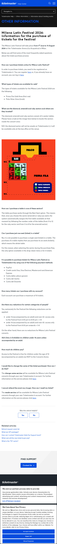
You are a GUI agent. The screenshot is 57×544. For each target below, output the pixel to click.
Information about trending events (42, 16)
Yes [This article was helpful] (23, 415)
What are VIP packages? (10, 432)
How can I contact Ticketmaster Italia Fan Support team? (21, 435)
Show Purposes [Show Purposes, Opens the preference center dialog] (28, 541)
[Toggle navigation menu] (53, 3)
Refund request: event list (10, 429)
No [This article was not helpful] (34, 415)
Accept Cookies (28, 531)
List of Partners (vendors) (11, 501)
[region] (28, 515)
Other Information (22, 16)
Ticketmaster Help (8, 16)
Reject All (28, 536)
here (29, 72)
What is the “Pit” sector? (10, 441)
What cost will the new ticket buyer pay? (16, 438)
